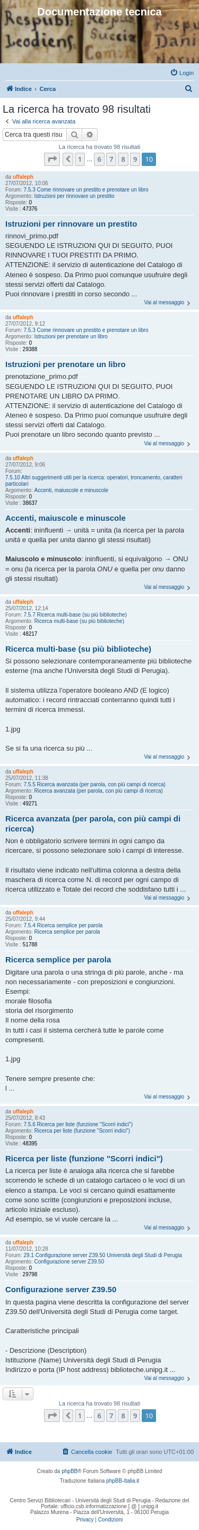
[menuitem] (182, 72)
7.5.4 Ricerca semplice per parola (62, 925)
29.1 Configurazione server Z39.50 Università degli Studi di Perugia (102, 1255)
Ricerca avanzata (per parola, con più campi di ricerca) (98, 791)
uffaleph (23, 177)
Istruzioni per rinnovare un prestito (74, 196)
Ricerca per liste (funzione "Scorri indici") (82, 1131)
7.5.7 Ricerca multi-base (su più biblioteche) (75, 615)
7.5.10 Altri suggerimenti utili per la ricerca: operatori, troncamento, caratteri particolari (94, 481)
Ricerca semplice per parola (67, 932)
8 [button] (123, 159)
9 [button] (135, 159)
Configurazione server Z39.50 (69, 1262)
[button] (52, 159)
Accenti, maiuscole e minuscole (71, 490)
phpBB (69, 1471)
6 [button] (99, 159)
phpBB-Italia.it (122, 1481)
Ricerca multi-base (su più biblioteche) (79, 621)
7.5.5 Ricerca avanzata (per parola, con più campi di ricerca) (94, 784)
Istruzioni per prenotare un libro (70, 336)
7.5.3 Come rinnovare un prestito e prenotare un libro (85, 190)
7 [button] (111, 159)
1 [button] (80, 159)
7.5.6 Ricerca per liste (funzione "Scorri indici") (78, 1124)
